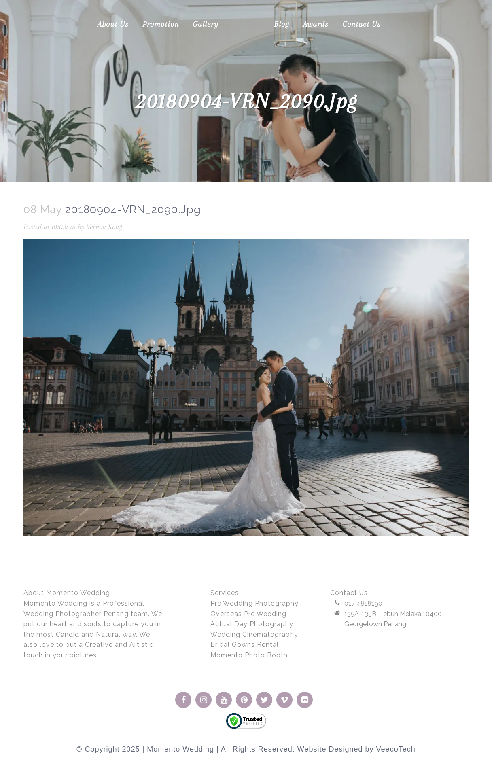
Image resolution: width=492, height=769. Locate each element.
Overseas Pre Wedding (248, 614)
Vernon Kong (104, 227)
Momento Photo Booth (249, 655)
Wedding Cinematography (254, 634)
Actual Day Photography (251, 624)
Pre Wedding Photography (254, 603)
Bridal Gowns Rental (244, 644)
